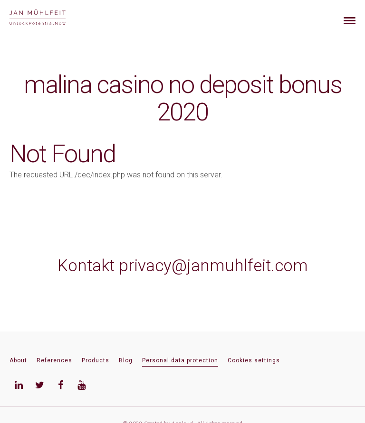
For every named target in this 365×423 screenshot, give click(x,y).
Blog (126, 360)
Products (95, 360)
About (18, 360)
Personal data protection (180, 360)
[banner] (49, 18)
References (54, 360)
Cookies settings (254, 360)
